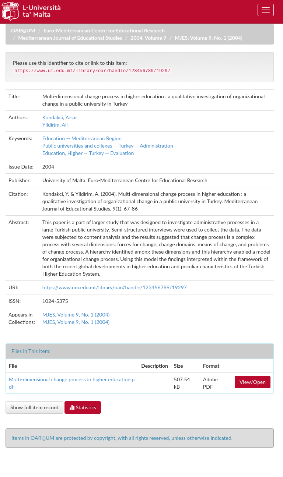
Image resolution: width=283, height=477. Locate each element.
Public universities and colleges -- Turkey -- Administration (107, 145)
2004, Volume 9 (148, 38)
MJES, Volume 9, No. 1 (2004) (208, 38)
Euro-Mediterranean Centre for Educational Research (104, 30)
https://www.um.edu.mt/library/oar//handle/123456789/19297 (114, 287)
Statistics (82, 407)
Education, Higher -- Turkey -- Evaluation (88, 153)
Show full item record (34, 407)
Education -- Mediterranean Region (82, 138)
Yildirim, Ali (55, 124)
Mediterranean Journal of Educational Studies (70, 38)
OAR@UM (23, 30)
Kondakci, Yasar (59, 117)
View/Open (253, 382)
